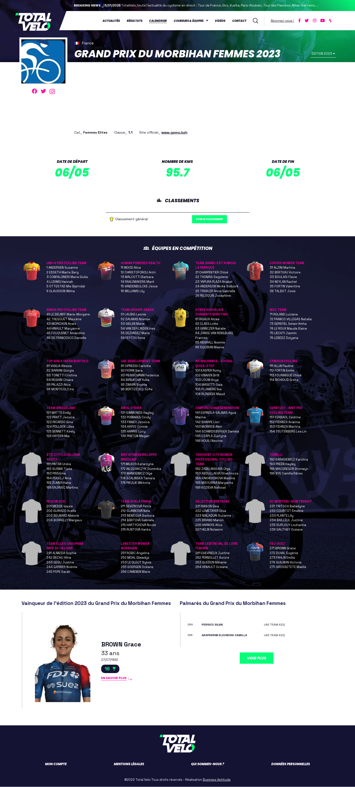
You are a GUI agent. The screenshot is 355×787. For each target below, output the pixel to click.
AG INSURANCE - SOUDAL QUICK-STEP (214, 363)
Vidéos (220, 20)
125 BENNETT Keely (61, 431)
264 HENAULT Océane (211, 567)
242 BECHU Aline (59, 558)
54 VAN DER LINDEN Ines (138, 328)
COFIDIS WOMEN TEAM (287, 263)
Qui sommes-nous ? (207, 764)
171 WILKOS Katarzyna (137, 464)
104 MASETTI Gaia (208, 385)
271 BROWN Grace (283, 548)
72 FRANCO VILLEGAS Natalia (291, 319)
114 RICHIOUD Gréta (284, 380)
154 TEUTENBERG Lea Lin (288, 431)
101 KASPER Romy (208, 371)
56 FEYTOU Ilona (133, 338)
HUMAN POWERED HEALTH (140, 263)
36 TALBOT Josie (283, 291)
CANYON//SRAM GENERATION (217, 408)
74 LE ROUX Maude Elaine (288, 328)
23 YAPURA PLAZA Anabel (213, 282)
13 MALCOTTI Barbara (137, 277)
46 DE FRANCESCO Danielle (66, 338)
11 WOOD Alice (131, 268)
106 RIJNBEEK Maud (210, 394)
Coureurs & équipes (189, 20)
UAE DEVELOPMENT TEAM (140, 361)
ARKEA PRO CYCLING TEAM (67, 310)
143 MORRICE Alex (208, 427)
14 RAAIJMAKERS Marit (137, 282)
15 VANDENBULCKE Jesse (139, 286)
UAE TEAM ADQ (276, 624)
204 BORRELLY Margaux (64, 520)
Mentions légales (129, 764)
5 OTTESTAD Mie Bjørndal (66, 286)
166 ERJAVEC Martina (62, 487)
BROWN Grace (123, 644)
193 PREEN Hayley (283, 464)
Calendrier (158, 20)
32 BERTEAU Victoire (285, 272)
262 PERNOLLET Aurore (212, 558)
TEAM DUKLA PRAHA (136, 502)
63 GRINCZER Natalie (210, 328)
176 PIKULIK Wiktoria (135, 483)
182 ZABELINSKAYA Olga (212, 469)
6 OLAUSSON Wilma (61, 291)
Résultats (135, 20)
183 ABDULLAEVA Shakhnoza (216, 474)
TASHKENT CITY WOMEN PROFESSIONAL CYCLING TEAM (214, 459)
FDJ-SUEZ (277, 544)
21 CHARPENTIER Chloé (211, 272)
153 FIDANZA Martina (285, 427)
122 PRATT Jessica (61, 417)
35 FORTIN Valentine (285, 286)
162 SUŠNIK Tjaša (59, 469)
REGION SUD (56, 502)
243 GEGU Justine (60, 562)
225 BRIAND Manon (209, 520)
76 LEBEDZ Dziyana (284, 338)
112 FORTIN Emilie (282, 371)
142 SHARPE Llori (207, 422)
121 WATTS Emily (59, 413)
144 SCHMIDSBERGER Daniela (217, 431)
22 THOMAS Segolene (211, 277)
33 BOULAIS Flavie (283, 277)
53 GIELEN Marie (133, 324)
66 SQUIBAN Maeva (209, 347)
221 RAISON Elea (207, 506)
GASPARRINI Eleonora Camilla (228, 635)
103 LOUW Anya (207, 380)
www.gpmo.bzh (174, 131)
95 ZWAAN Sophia (134, 385)
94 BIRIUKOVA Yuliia (135, 380)
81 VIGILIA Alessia (59, 366)
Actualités (111, 20)
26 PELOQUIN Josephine (213, 296)
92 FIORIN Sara (131, 371)
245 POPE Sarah (58, 572)
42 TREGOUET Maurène (64, 319)
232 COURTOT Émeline (286, 511)
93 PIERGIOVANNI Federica (140, 375)
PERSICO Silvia (214, 624)
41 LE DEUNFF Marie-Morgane (68, 315)
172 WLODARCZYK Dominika (141, 469)
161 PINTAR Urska (59, 464)
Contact (240, 20)
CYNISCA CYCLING (283, 361)
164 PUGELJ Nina (59, 478)
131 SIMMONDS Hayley (137, 413)
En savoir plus (116, 679)
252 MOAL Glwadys (135, 558)
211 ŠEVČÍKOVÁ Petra (136, 506)
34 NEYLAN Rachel (283, 282)
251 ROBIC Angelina (135, 553)
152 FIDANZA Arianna (285, 422)
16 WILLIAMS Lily (133, 291)
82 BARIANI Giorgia (60, 371)
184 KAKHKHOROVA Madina (215, 478)
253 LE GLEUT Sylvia (136, 562)
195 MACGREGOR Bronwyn (289, 469)
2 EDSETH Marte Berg (63, 272)
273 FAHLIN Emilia (282, 558)
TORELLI (276, 455)
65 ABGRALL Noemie (210, 343)
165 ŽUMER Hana (59, 483)
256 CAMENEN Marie (135, 572)
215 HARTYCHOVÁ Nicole (138, 525)
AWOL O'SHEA (131, 408)
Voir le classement (214, 218)
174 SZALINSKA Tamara (138, 478)
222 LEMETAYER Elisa (210, 511)
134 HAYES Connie (134, 427)
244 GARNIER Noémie (62, 567)
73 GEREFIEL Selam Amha (288, 324)
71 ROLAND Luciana (284, 315)
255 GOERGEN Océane (137, 567)
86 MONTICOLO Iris (60, 389)
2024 (191, 624)
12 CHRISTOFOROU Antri (138, 272)
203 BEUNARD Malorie (63, 516)
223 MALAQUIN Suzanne (213, 516)
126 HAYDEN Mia (58, 436)
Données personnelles (290, 764)
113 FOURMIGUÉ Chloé (286, 375)
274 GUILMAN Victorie (286, 562)
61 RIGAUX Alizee (207, 319)
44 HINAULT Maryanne (63, 328)
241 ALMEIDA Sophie (61, 553)
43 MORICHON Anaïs (61, 324)
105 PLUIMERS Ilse (208, 389)
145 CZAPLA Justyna (210, 436)
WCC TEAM (278, 310)
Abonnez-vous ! (283, 20)
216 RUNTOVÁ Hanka (136, 530)
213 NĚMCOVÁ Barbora (137, 516)
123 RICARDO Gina (60, 422)
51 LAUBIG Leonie (133, 315)
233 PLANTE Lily (281, 516)
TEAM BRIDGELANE (61, 408)
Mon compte (56, 764)
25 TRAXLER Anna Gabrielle (215, 291)
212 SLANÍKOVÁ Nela (135, 511)
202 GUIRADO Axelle (61, 511)
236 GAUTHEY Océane (286, 530)
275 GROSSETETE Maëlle (288, 567)
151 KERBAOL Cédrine (285, 417)
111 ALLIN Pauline (281, 366)
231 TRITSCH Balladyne (287, 506)
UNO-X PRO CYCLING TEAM (67, 263)
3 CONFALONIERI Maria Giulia (67, 277)
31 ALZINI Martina (282, 268)
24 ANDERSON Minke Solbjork (217, 286)
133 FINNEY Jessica (135, 422)
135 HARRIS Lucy (133, 431)
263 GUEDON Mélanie (211, 562)
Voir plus (256, 658)
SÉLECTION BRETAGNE (212, 502)
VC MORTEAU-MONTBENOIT (291, 502)
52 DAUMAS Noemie (135, 319)
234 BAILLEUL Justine (286, 520)
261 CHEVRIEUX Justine (212, 553)
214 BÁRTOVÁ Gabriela (137, 520)
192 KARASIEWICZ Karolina (289, 459)
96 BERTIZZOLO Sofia (136, 389)
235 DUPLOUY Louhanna (288, 525)
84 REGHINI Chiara (60, 380)
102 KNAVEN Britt (207, 375)
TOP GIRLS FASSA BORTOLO (67, 361)
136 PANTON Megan (135, 436)
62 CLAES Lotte (206, 324)
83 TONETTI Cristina (62, 375)
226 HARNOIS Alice (208, 525)
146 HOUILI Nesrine (209, 441)
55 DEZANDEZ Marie (135, 333)
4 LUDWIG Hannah (60, 282)
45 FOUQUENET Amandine (66, 333)
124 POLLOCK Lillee (60, 427)
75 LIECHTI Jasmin (283, 333)
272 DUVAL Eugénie (284, 553)
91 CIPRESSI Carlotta (136, 366)
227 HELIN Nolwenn (209, 530)
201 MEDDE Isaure (60, 506)
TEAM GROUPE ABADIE (137, 310)
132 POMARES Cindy (136, 417)
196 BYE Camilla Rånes (286, 474)
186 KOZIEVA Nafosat (210, 487)
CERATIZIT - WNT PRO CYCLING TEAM (286, 410)
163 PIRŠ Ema (56, 474)
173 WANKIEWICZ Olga (136, 474)
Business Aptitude (217, 780)
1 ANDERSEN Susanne (62, 268)
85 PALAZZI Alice (59, 385)
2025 (191, 635)
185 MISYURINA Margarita (214, 483)
